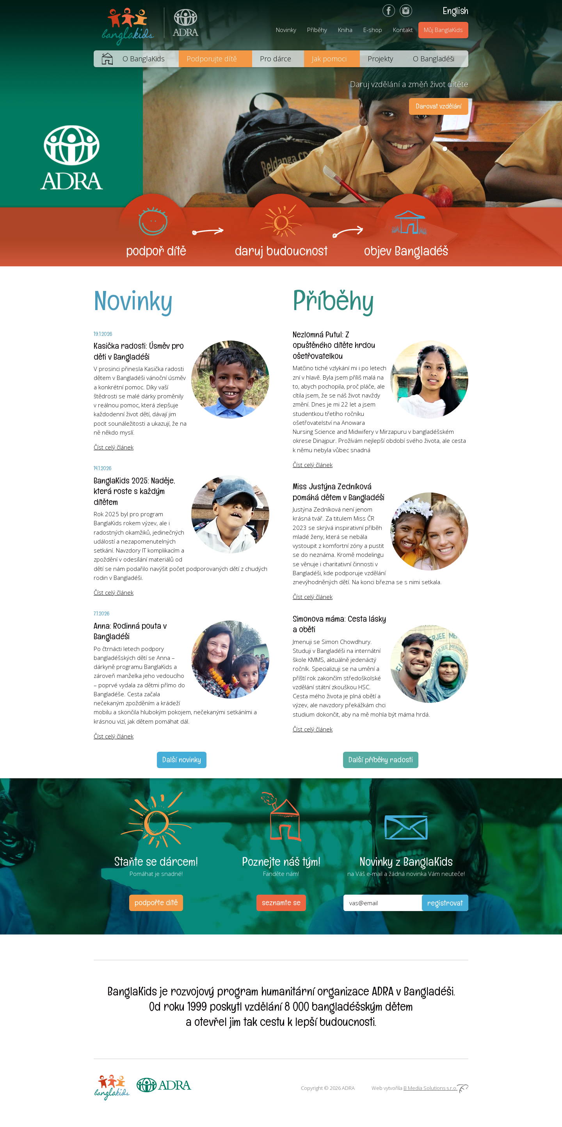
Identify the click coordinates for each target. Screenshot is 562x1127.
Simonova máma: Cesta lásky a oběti (339, 624)
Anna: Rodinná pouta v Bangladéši (130, 631)
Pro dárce (275, 58)
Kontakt (403, 30)
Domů (103, 58)
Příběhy (317, 30)
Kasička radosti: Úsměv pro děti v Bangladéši (139, 351)
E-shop (372, 30)
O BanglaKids (144, 58)
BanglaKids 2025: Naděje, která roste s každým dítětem (134, 491)
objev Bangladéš (406, 250)
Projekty (380, 58)
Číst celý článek (113, 447)
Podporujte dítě (212, 58)
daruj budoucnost (281, 250)
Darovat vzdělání (438, 106)
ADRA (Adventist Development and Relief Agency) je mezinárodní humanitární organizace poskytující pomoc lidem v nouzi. (181, 25)
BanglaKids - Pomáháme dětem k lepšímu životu (129, 25)
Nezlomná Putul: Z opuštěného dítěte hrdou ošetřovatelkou (334, 345)
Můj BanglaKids (443, 30)
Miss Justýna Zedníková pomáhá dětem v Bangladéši (338, 492)
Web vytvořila (420, 1087)
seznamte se (281, 902)
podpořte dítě (156, 902)
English (455, 10)
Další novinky (181, 759)
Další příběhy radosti (381, 759)
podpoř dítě (156, 250)
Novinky (286, 30)
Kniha (345, 30)
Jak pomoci (329, 58)
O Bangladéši (433, 58)
